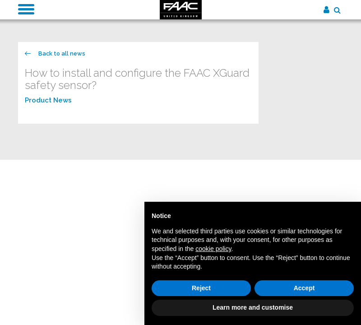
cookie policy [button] (213, 248)
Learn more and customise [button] (253, 307)
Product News (48, 100)
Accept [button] (304, 288)
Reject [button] (201, 288)
